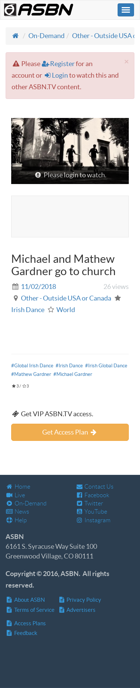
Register (58, 64)
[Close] (126, 61)
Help (16, 520)
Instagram (93, 520)
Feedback (21, 633)
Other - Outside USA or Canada (66, 298)
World (65, 310)
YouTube (92, 511)
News (17, 511)
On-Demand (46, 36)
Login (55, 75)
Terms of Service (30, 610)
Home (18, 486)
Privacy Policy (80, 600)
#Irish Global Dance (106, 365)
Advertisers (77, 610)
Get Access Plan (70, 432)
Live (15, 495)
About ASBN (25, 600)
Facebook (93, 495)
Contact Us (95, 486)
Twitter (89, 503)
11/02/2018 (38, 286)
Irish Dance (27, 310)
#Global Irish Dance (32, 365)
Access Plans (26, 623)
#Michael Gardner (72, 374)
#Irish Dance (69, 365)
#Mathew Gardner (31, 374)
